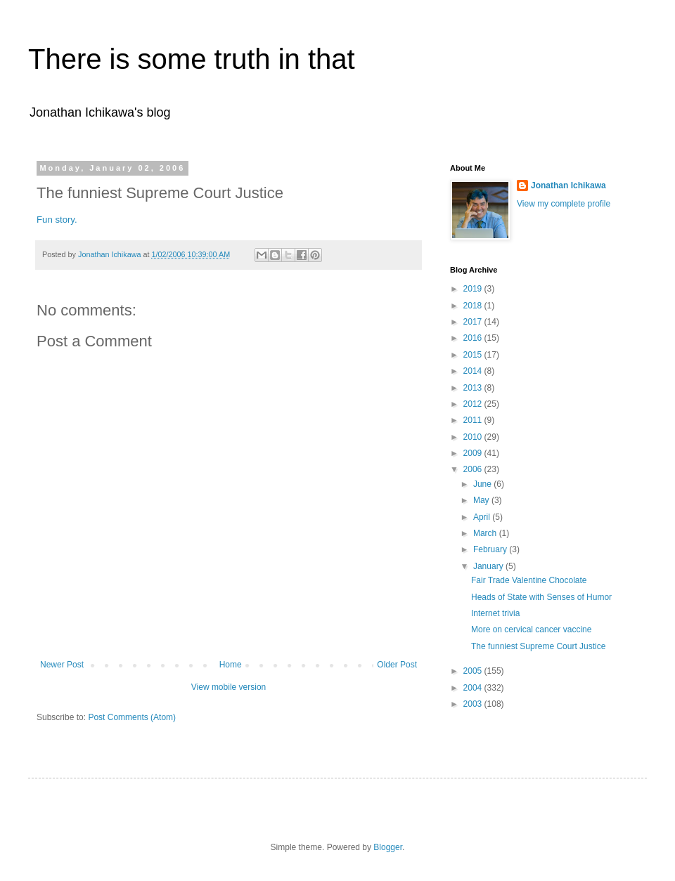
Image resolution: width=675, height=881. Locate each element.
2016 (473, 338)
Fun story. (57, 219)
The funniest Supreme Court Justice (538, 646)
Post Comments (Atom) (132, 717)
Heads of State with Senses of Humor (541, 597)
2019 (473, 289)
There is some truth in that (191, 59)
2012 (473, 404)
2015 (473, 355)
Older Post (397, 665)
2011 (473, 420)
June (483, 484)
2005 (473, 671)
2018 (473, 306)
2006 (473, 469)
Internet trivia (495, 613)
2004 (473, 688)
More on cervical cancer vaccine (531, 629)
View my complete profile (563, 204)
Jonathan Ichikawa (568, 185)
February (491, 549)
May (482, 500)
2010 (473, 437)
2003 (473, 704)
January (489, 566)
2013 (473, 388)
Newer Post (62, 665)
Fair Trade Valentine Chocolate (529, 580)
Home (230, 665)
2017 (473, 322)
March (486, 533)
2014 (473, 371)
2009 (473, 453)
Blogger (387, 847)
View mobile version (228, 687)
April (482, 517)
